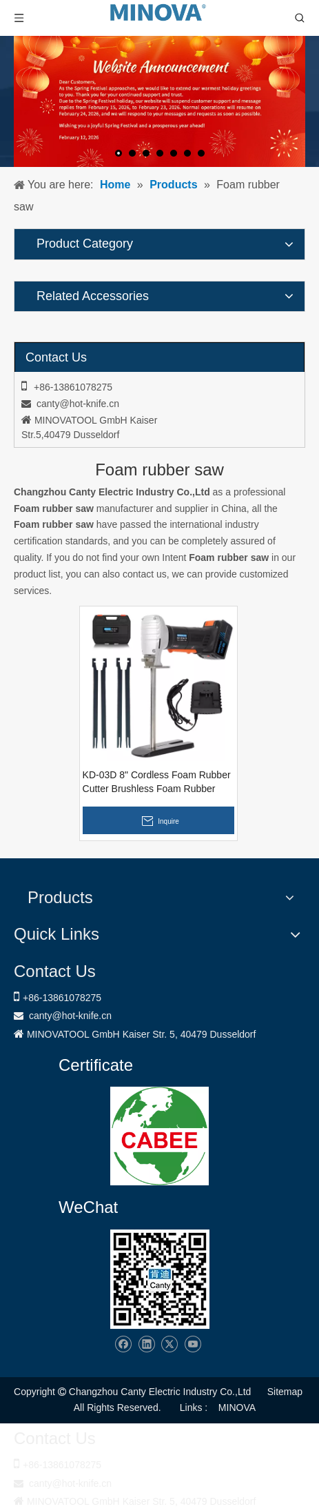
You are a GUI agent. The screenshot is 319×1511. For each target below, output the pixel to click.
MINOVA (237, 1407)
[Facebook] (123, 1344)
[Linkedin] (146, 1344)
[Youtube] (192, 1344)
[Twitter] (169, 1344)
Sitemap (284, 1391)
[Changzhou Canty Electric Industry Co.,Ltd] (159, 1279)
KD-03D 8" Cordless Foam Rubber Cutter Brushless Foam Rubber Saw (157, 782)
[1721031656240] (159, 1136)
